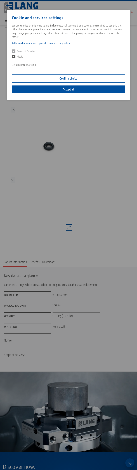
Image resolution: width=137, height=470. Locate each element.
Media (17, 56)
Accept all (69, 89)
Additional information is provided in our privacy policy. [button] (41, 43)
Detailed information (23, 64)
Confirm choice (68, 78)
